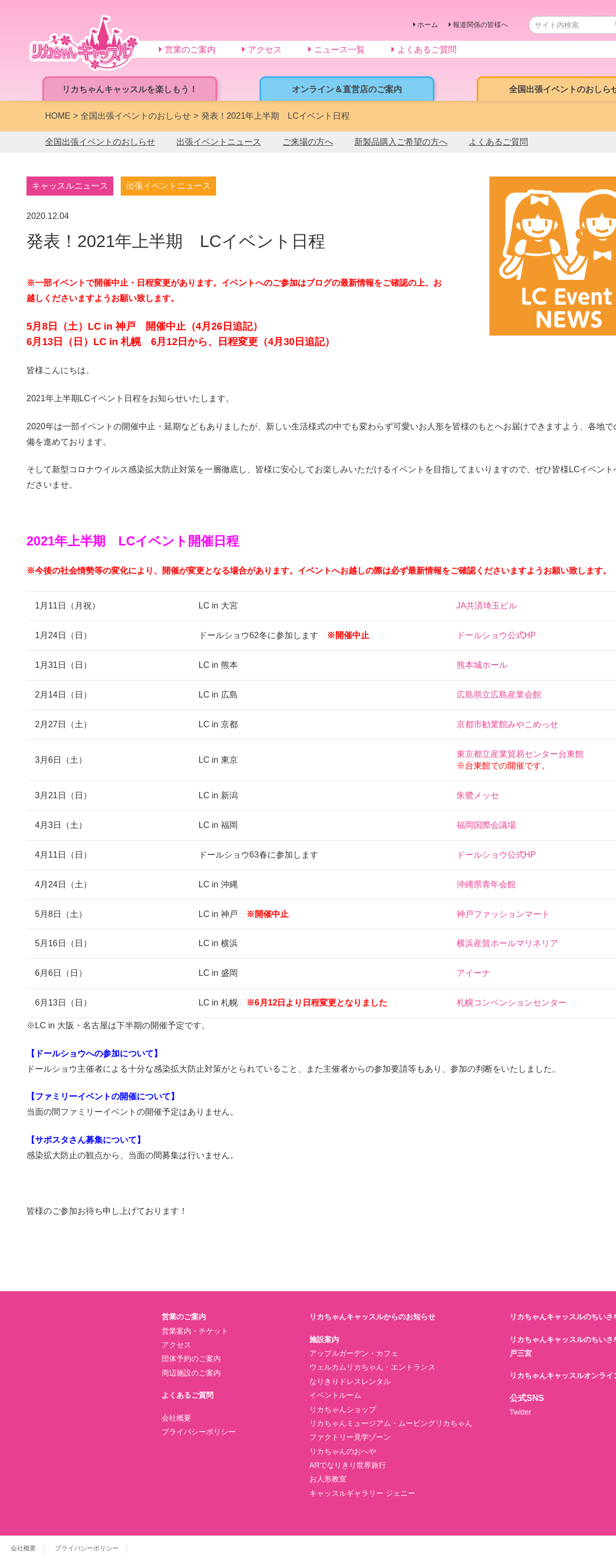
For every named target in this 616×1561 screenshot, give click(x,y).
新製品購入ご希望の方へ (401, 141)
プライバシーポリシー (199, 1431)
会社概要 (176, 1418)
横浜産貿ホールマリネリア (507, 943)
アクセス (176, 1344)
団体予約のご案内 (191, 1358)
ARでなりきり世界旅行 (347, 1465)
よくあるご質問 (498, 141)
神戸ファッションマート (503, 914)
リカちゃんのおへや (342, 1451)
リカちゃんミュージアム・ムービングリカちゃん (390, 1423)
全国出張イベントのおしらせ (100, 141)
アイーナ (473, 972)
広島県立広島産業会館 (499, 694)
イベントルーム (335, 1395)
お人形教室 (327, 1479)
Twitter (520, 1412)
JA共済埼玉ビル (487, 605)
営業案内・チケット (195, 1331)
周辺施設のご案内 (191, 1373)
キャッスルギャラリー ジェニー (362, 1493)
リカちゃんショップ (342, 1409)
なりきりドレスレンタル (350, 1381)
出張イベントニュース (218, 141)
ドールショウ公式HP (496, 635)
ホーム (427, 25)
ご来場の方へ (307, 141)
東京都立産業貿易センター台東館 (520, 754)
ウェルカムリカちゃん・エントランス (372, 1367)
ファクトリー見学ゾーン (350, 1437)
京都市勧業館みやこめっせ (507, 724)
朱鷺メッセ (478, 795)
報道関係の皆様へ (480, 25)
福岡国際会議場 (486, 825)
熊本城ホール (482, 664)
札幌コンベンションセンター (512, 1002)
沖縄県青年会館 (486, 884)
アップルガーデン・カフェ (353, 1353)
